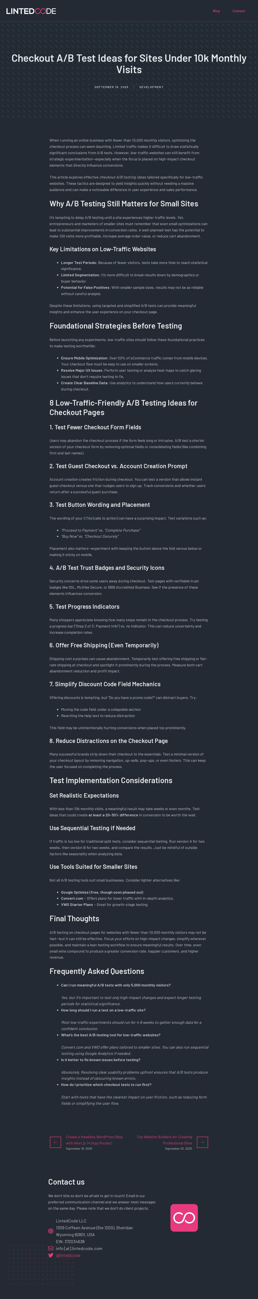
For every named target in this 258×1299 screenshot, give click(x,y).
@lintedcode (68, 1255)
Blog (216, 11)
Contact (239, 11)
